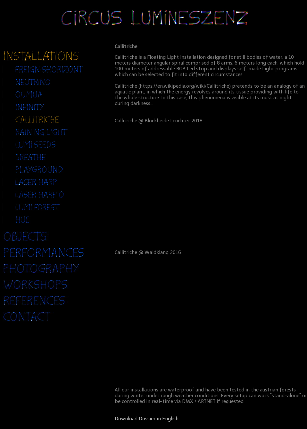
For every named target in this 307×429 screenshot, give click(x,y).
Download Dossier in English (146, 419)
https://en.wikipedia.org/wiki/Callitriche (184, 86)
